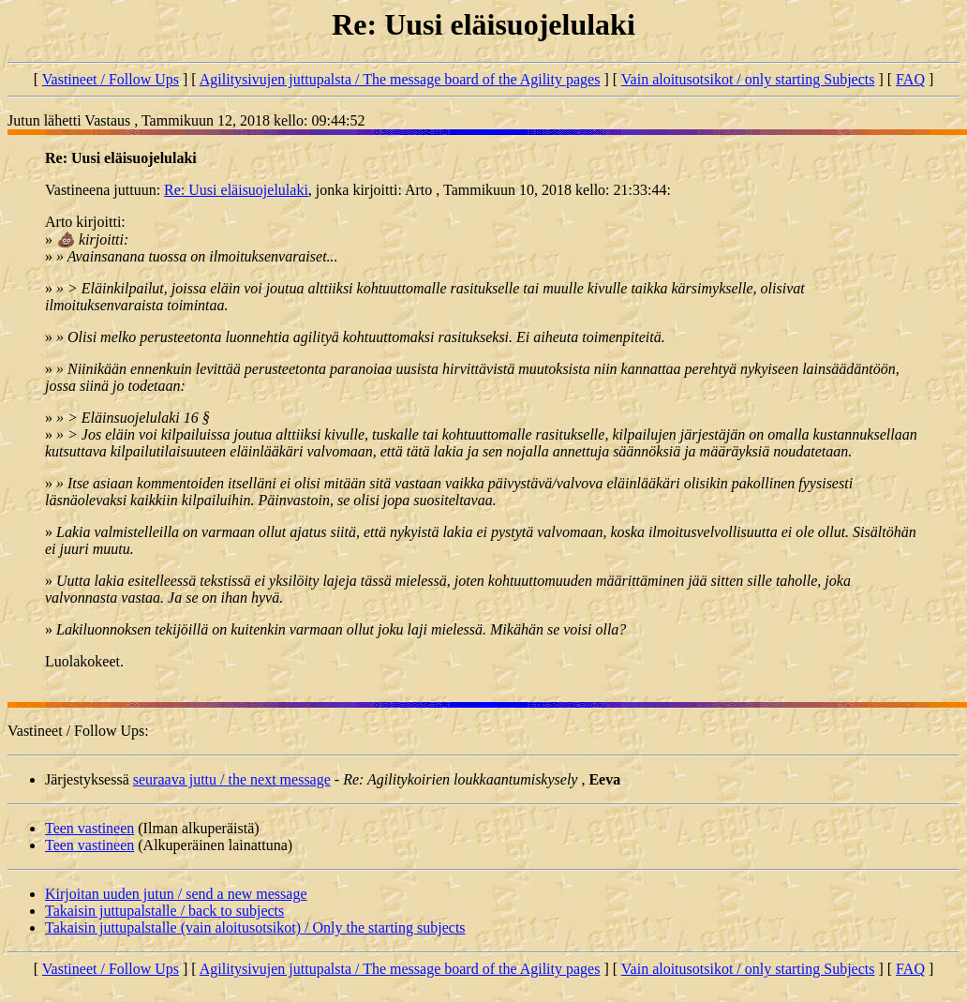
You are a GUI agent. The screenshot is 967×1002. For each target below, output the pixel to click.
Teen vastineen (89, 828)
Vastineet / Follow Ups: (78, 731)
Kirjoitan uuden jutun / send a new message (176, 894)
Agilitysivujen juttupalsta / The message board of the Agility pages (400, 79)
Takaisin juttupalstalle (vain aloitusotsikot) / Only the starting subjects (255, 927)
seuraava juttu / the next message (232, 779)
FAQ (910, 79)
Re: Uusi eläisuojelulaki (236, 190)
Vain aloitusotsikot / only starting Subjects (748, 79)
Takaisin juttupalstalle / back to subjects (164, 911)
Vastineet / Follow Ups (110, 79)
